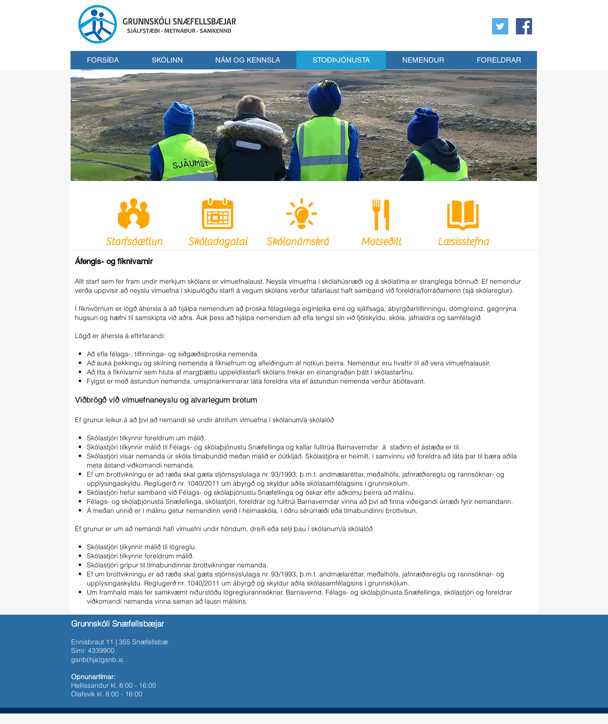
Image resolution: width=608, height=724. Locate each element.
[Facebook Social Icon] (524, 26)
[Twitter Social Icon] (500, 26)
